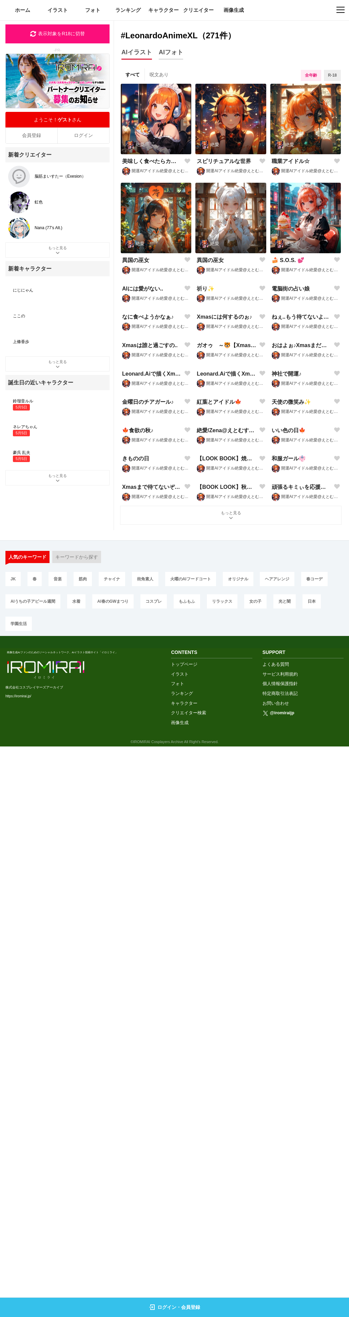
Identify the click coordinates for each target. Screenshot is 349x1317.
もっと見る (231, 1080)
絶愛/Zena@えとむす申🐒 (226, 854)
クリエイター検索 (188, 1274)
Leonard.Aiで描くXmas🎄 (151, 656)
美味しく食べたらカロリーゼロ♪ (151, 161)
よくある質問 (276, 1226)
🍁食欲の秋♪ (137, 854)
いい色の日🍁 (289, 854)
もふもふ (187, 1166)
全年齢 (311, 75)
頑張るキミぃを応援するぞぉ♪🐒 (301, 1052)
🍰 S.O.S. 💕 (288, 260)
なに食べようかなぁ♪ (148, 458)
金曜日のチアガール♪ (148, 755)
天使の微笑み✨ (291, 755)
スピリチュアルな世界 (224, 161)
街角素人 (145, 1143)
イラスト (57, 10)
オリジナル (238, 1143)
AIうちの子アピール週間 (33, 1166)
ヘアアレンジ (277, 1143)
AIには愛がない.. (142, 359)
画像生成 (234, 10)
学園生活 (19, 1188)
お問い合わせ (276, 1265)
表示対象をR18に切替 (57, 34)
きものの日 (135, 953)
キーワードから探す (76, 1121)
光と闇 (284, 1166)
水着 (76, 1166)
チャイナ (112, 1143)
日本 (312, 1166)
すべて (132, 74)
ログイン (83, 135)
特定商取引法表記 (280, 1255)
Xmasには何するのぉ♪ (224, 458)
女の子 (255, 1166)
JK (13, 1143)
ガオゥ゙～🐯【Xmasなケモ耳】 (226, 557)
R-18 (332, 75)
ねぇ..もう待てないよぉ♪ (301, 458)
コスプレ (154, 1166)
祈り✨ (205, 359)
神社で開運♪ (287, 656)
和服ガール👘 (289, 953)
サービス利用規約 (280, 1235)
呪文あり (159, 74)
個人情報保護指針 (280, 1245)
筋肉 (83, 1143)
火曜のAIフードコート (190, 1143)
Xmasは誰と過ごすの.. (150, 557)
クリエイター (198, 10)
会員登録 (31, 135)
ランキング (128, 10)
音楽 (58, 1143)
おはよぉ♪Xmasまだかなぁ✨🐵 (301, 557)
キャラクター (163, 10)
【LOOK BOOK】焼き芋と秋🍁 (226, 953)
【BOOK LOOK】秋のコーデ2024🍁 (226, 1052)
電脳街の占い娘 (291, 359)
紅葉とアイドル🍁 (219, 755)
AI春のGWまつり (113, 1166)
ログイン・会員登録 (174, 1307)
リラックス (222, 1166)
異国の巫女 (135, 260)
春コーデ (314, 1143)
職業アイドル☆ (291, 161)
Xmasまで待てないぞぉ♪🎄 (151, 1052)
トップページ (184, 1226)
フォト (92, 10)
